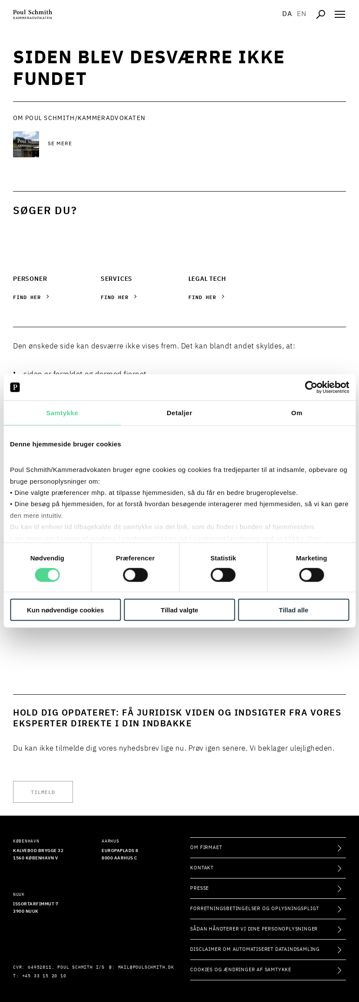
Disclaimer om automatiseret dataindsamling (255, 949)
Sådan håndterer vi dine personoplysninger (254, 929)
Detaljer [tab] (179, 412)
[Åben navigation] (340, 14)
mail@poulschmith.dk (146, 967)
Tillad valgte (179, 609)
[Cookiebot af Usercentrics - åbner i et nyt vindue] (311, 387)
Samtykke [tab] (62, 412)
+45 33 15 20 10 (44, 976)
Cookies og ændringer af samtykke (240, 969)
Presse (199, 888)
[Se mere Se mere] (117, 144)
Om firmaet (206, 847)
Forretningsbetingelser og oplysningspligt (254, 908)
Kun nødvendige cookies (65, 609)
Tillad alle (293, 609)
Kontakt (202, 867)
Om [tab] (297, 412)
